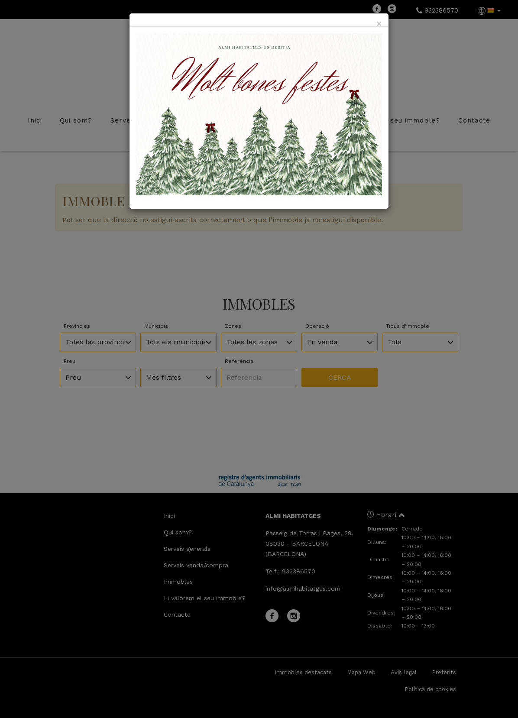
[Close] (379, 23)
